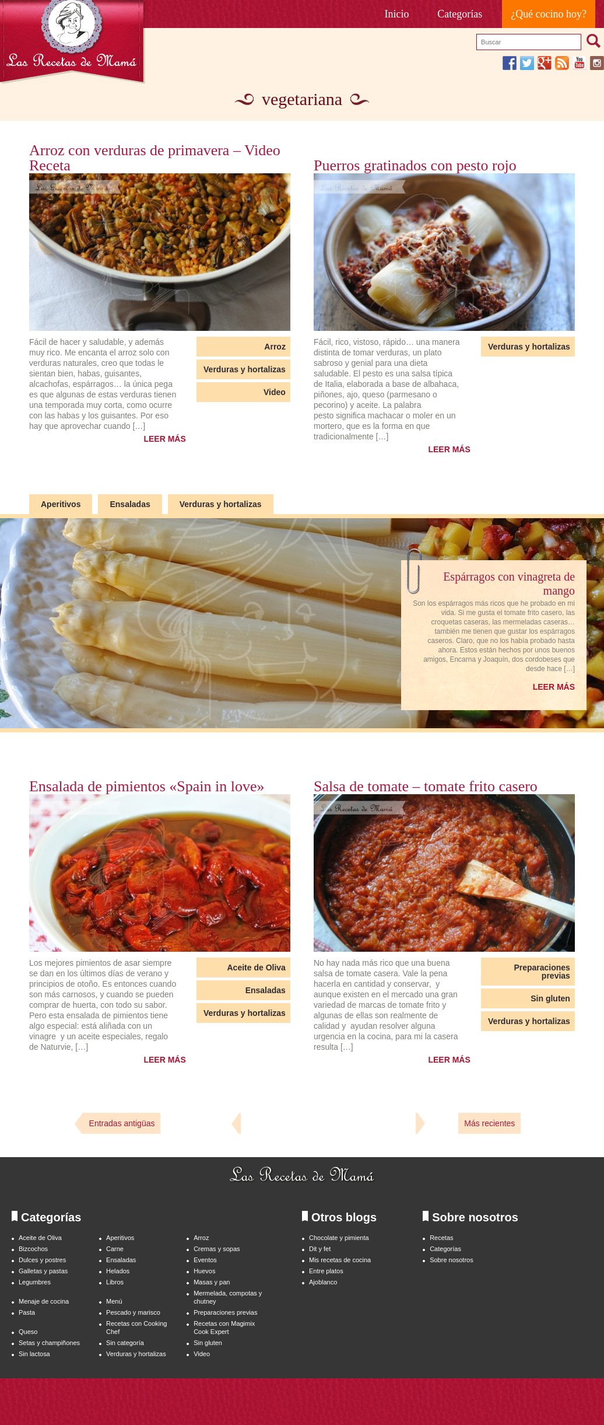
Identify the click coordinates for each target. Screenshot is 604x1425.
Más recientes (489, 1123)
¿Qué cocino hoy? (549, 14)
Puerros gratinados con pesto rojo (415, 165)
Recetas (441, 1237)
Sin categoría (125, 1342)
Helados (117, 1270)
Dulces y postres (42, 1259)
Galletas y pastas (43, 1270)
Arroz (275, 346)
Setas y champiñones (49, 1342)
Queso (28, 1331)
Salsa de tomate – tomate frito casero (426, 786)
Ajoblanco (323, 1282)
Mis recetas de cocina (340, 1259)
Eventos (205, 1259)
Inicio (397, 14)
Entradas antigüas (122, 1123)
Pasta (27, 1312)
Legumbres (35, 1282)
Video (275, 392)
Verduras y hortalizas (244, 369)
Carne (115, 1248)
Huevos (204, 1270)
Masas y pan (212, 1282)
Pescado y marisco (133, 1312)
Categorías (459, 14)
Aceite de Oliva (256, 967)
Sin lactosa (34, 1353)
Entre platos (326, 1270)
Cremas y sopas (217, 1248)
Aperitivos (60, 504)
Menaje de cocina (44, 1301)
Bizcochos (33, 1248)
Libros (115, 1282)
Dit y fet (320, 1248)
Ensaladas (130, 504)
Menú (114, 1301)
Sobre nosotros (451, 1259)
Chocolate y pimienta (339, 1237)
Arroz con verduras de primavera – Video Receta (154, 158)
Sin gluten (550, 998)
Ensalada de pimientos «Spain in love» (146, 786)
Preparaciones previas (542, 971)
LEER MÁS (164, 439)
